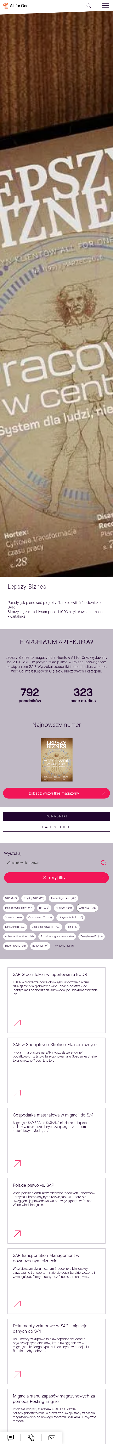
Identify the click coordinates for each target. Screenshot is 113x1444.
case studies (56, 827)
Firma (72, 927)
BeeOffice (40, 946)
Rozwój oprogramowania (57, 936)
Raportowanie (15, 946)
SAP (11, 898)
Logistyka (87, 908)
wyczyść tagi (62, 945)
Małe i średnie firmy (19, 908)
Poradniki (56, 816)
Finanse (64, 908)
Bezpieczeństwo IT (46, 927)
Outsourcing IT (40, 917)
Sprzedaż (13, 917)
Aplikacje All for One (19, 936)
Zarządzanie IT (91, 936)
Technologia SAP (63, 898)
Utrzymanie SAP (70, 917)
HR (44, 908)
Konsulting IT (15, 927)
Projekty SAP (33, 898)
